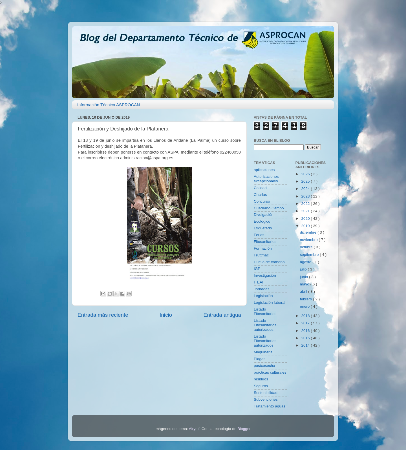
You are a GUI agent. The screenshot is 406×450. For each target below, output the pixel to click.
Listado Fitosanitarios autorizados (265, 325)
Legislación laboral (269, 302)
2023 (306, 196)
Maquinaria (263, 352)
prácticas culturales (270, 372)
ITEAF (259, 282)
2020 (306, 218)
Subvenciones (266, 399)
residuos (261, 379)
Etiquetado (263, 228)
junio (304, 277)
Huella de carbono (269, 262)
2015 (306, 338)
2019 (306, 226)
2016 (306, 331)
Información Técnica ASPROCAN (108, 104)
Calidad (260, 188)
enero (305, 306)
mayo (305, 284)
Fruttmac (261, 255)
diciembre (308, 232)
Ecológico (262, 221)
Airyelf (194, 429)
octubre (307, 247)
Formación (263, 248)
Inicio (166, 315)
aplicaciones (264, 170)
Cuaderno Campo (269, 208)
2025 (306, 181)
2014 (306, 345)
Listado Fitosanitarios (265, 311)
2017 (306, 323)
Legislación (263, 296)
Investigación (265, 275)
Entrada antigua (222, 315)
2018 (306, 316)
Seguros (261, 386)
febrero (306, 299)
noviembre (309, 240)
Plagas (259, 359)
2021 (306, 211)
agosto (306, 262)
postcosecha (264, 365)
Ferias (259, 235)
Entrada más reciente (103, 315)
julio (304, 269)
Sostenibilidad (265, 393)
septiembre (310, 254)
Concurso (262, 201)
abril (304, 291)
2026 (306, 174)
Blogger (243, 429)
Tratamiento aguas (269, 406)
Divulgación (263, 214)
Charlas (260, 194)
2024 (306, 189)
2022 (306, 203)
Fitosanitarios (265, 242)
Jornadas (262, 289)
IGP (257, 269)
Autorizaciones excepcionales (266, 178)
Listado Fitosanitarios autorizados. (265, 340)
